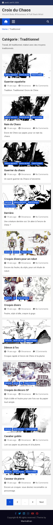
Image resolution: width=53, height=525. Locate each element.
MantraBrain (26, 521)
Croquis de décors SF (16, 390)
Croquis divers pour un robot (20, 258)
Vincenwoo (25, 86)
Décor (16, 252)
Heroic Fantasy (11, 75)
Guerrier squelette (14, 81)
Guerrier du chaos (14, 170)
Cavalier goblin (12, 436)
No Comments (42, 86)
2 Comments (41, 351)
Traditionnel (37, 75)
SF (14, 298)
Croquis (8, 202)
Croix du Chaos (16, 10)
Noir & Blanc (24, 75)
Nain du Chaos (12, 124)
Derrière (8, 212)
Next (42, 502)
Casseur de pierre (14, 478)
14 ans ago (10, 86)
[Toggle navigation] (13, 21)
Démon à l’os (11, 347)
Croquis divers (12, 305)
